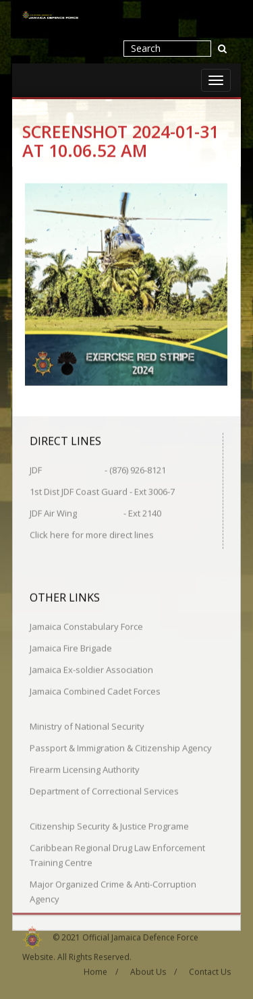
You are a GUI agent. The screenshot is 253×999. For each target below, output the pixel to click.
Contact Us (210, 969)
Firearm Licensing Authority (85, 769)
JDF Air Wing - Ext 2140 (95, 513)
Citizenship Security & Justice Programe (109, 826)
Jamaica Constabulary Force (86, 626)
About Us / (153, 969)
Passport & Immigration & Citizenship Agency (121, 747)
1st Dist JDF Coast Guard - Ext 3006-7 (102, 491)
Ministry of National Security (87, 726)
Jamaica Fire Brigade (71, 647)
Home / (101, 969)
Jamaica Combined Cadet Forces (95, 691)
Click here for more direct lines (92, 534)
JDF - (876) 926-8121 (98, 469)
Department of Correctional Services (104, 790)
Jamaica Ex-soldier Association (91, 669)
